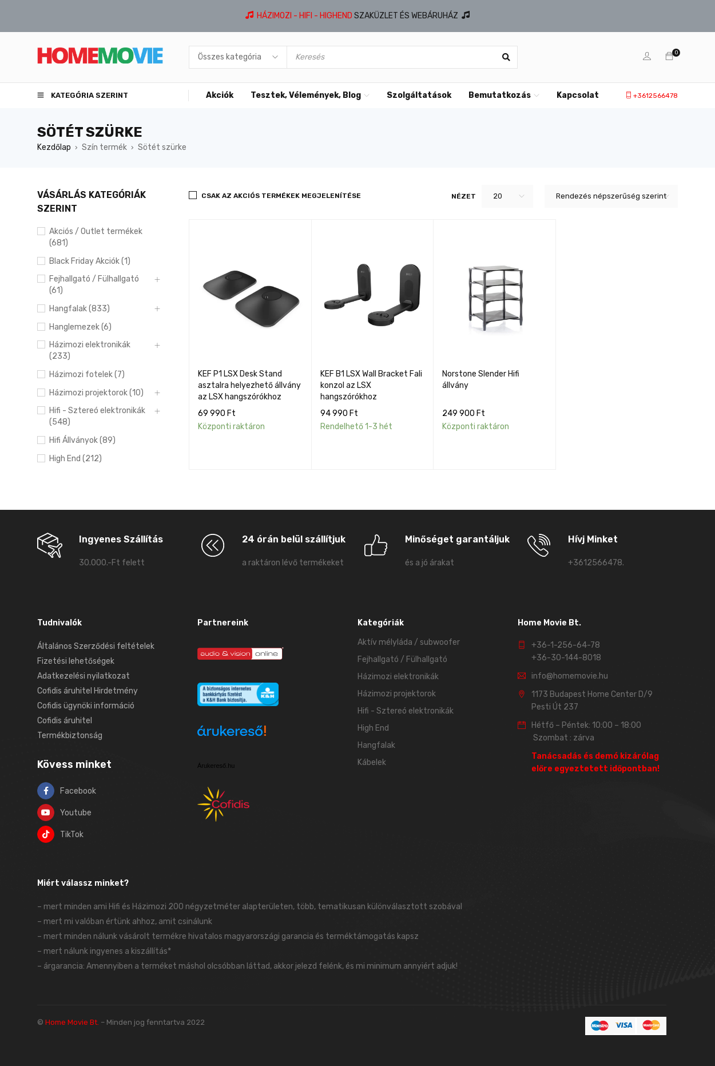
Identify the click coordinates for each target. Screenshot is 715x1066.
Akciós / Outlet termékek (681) (95, 237)
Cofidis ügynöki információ (85, 706)
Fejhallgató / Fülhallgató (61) (94, 284)
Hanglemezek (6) (80, 327)
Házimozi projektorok (396, 694)
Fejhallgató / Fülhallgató (402, 659)
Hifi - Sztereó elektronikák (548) (97, 416)
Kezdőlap (54, 147)
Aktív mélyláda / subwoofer (408, 642)
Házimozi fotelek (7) (87, 374)
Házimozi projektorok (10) (96, 393)
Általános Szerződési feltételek (95, 646)
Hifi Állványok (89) (82, 440)
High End (373, 728)
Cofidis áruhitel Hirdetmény (87, 691)
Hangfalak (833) (79, 309)
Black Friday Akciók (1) (89, 261)
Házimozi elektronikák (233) (89, 350)
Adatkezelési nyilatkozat (83, 676)
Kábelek (371, 762)
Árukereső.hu (216, 765)
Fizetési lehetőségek (75, 661)
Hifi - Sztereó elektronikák (405, 711)
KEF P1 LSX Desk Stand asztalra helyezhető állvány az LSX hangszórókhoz (249, 385)
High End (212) (75, 458)
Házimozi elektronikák (398, 676)
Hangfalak (376, 745)
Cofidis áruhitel (64, 721)
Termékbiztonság (69, 735)
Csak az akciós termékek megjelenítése (281, 196)
